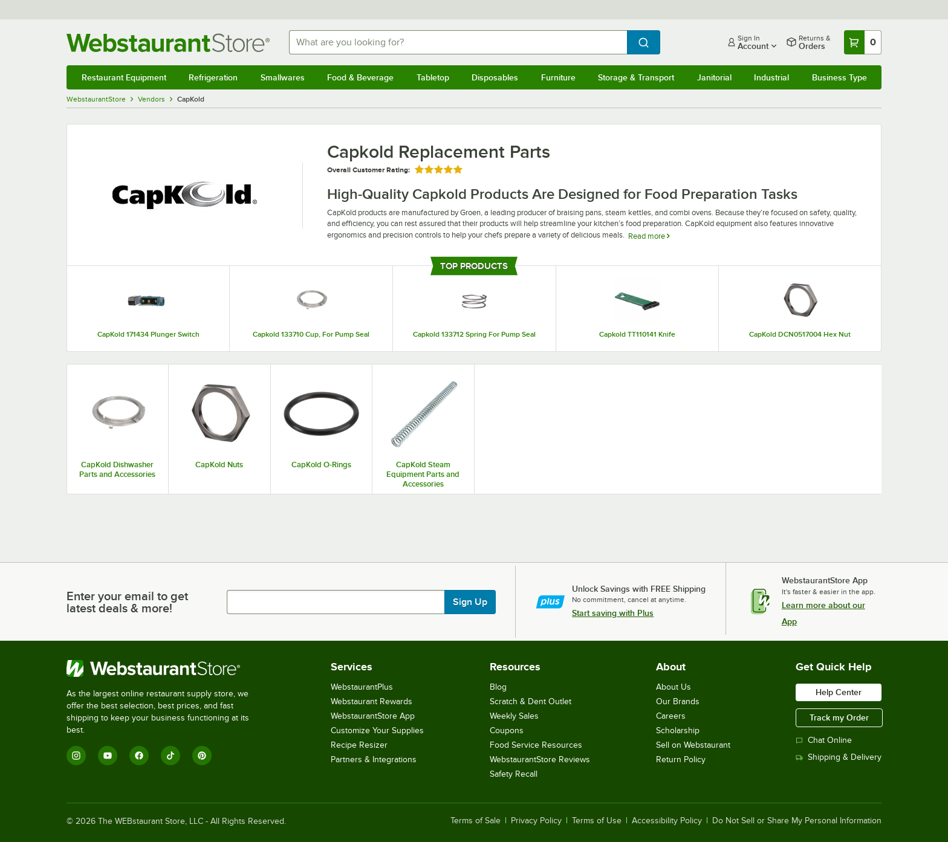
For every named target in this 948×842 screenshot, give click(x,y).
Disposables (495, 77)
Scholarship (678, 730)
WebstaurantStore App (373, 716)
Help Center (839, 692)
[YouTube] (107, 755)
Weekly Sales (514, 716)
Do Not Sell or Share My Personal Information (796, 821)
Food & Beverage (360, 77)
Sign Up (470, 602)
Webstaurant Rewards (371, 701)
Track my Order (839, 717)
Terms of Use (597, 821)
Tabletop (433, 77)
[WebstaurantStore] (166, 668)
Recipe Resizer (359, 745)
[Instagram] (76, 755)
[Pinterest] (202, 755)
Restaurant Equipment (124, 77)
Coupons (507, 730)
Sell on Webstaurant (693, 745)
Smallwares (283, 77)
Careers (671, 716)
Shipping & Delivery (838, 757)
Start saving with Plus (613, 613)
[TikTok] (170, 755)
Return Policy (681, 759)
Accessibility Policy (667, 821)
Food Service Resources (536, 745)
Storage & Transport (636, 77)
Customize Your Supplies (377, 730)
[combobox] (458, 42)
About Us (673, 686)
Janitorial (714, 77)
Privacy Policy (536, 821)
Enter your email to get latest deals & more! (127, 602)
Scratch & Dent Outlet (530, 701)
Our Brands (678, 701)
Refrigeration (213, 77)
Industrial (771, 77)
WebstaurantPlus (362, 686)
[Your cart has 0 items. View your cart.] (862, 42)
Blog (498, 686)
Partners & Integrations (374, 759)
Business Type (839, 77)
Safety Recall (513, 774)
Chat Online (824, 740)
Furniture (558, 77)
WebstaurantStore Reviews (540, 759)
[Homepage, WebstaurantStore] (168, 42)
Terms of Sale (475, 821)
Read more (648, 236)
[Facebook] (139, 755)
